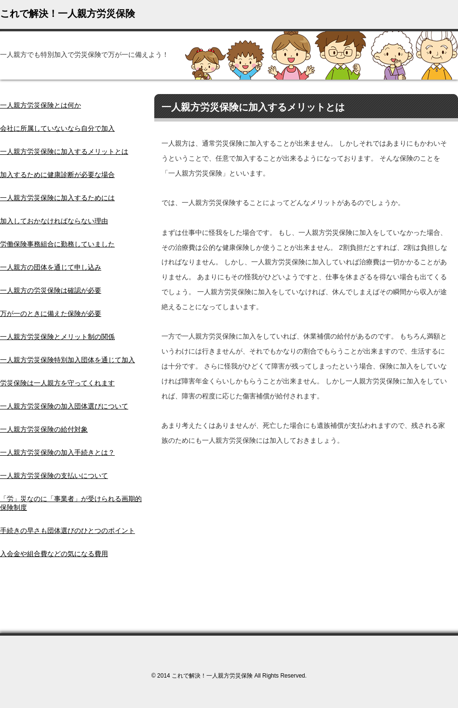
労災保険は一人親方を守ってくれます (57, 383)
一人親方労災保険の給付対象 (44, 429)
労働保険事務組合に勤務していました (57, 244)
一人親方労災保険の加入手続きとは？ (57, 452)
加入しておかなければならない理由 (54, 221)
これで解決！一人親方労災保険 (67, 13)
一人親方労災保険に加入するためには (57, 198)
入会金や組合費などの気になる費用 (54, 554)
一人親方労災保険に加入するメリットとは (64, 151)
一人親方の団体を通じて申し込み (50, 267)
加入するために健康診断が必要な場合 (57, 174)
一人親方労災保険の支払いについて (54, 475)
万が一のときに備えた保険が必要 (50, 313)
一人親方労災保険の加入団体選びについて (64, 406)
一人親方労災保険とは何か (40, 105)
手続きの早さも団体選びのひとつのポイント (67, 530)
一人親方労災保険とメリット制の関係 (57, 336)
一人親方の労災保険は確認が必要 (50, 290)
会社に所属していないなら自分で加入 (57, 128)
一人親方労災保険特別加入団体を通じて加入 (67, 360)
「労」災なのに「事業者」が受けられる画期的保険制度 (71, 503)
